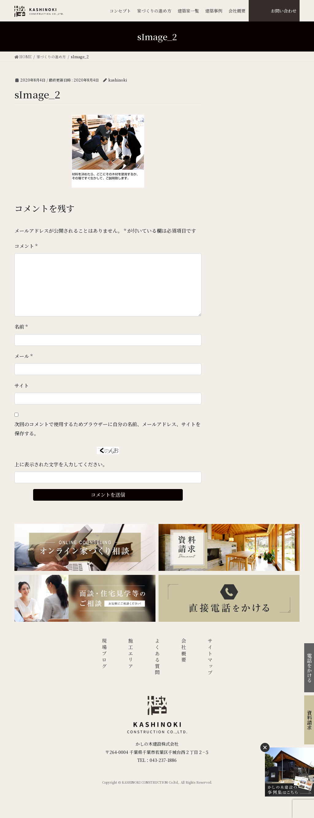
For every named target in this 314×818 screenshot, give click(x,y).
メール (23, 356)
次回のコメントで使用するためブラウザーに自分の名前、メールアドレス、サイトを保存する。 (107, 429)
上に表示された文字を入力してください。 (61, 464)
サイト (21, 385)
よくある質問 (157, 657)
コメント (25, 246)
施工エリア (130, 654)
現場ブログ (104, 654)
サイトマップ (210, 657)
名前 (21, 326)
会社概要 (183, 650)
